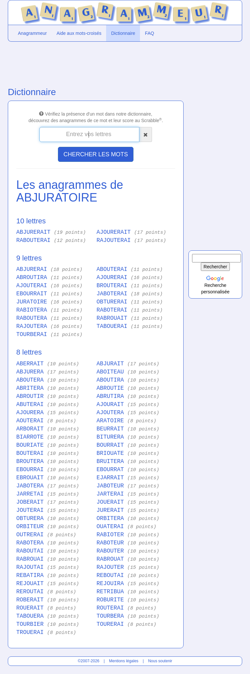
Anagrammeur (32, 33)
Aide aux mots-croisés (79, 33)
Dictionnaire (123, 33)
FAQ (149, 33)
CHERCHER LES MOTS (95, 154)
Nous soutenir (160, 661)
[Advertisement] (96, 62)
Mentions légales (123, 661)
